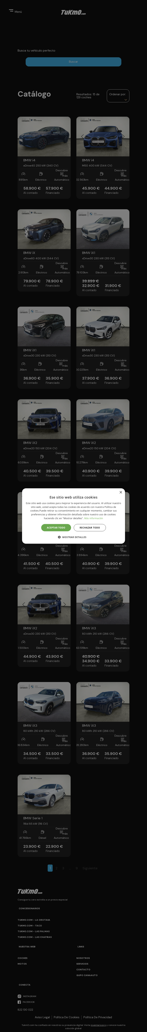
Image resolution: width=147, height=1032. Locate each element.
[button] (73, 537)
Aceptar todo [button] (56, 527)
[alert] (73, 516)
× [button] (120, 492)
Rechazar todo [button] (90, 527)
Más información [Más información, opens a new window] (93, 518)
